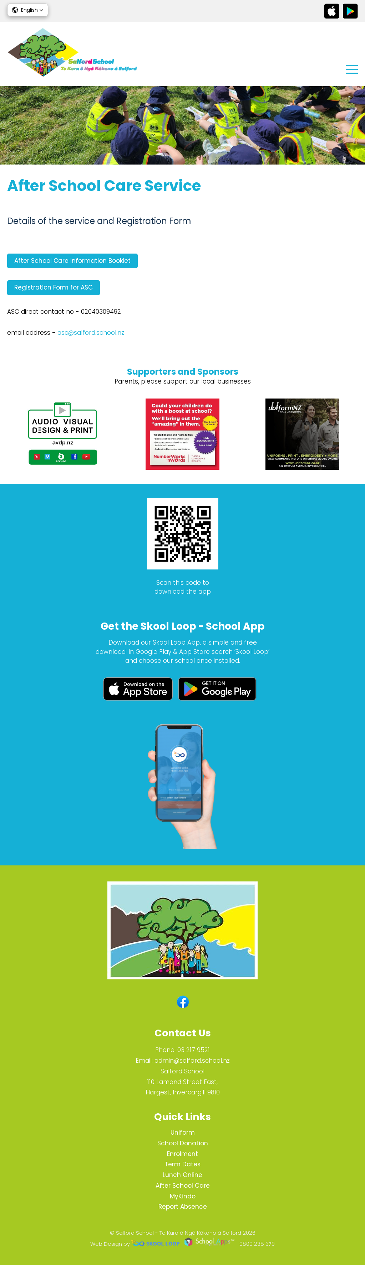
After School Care (183, 1185)
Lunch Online (182, 1175)
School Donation (182, 1143)
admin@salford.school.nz (192, 1060)
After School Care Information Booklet (72, 260)
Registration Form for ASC (53, 287)
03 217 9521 (193, 1050)
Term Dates (182, 1164)
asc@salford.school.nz (90, 332)
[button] (28, 10)
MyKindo (183, 1196)
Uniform (183, 1132)
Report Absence (182, 1206)
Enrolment (182, 1154)
